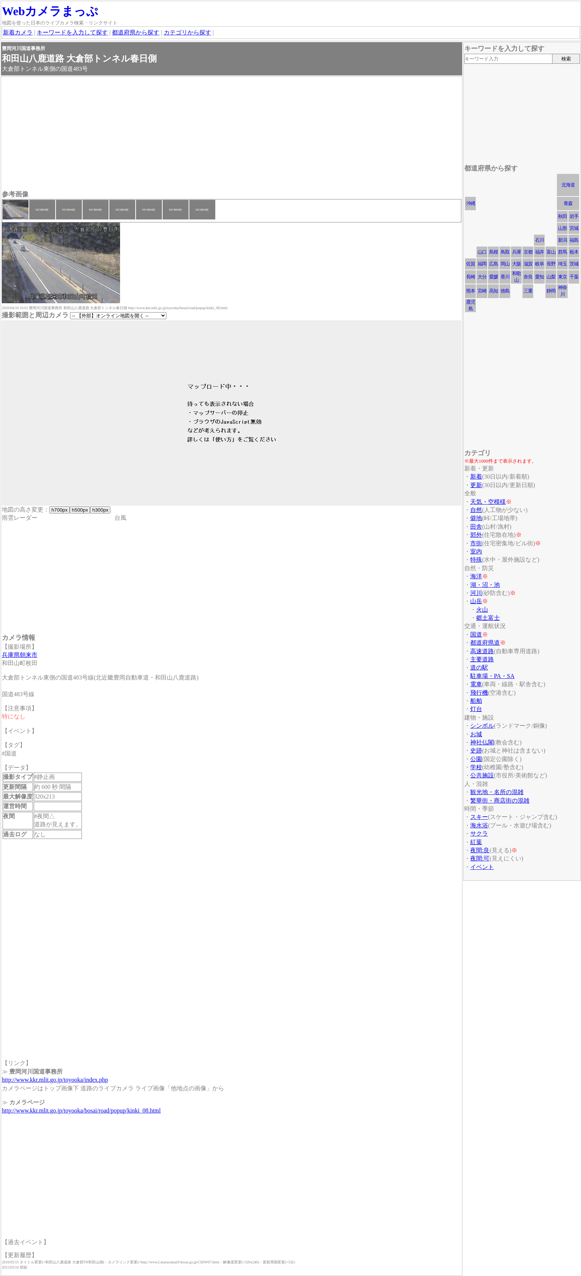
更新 (476, 485)
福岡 (482, 264)
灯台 (476, 709)
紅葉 (476, 842)
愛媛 (493, 277)
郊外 (476, 535)
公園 (476, 759)
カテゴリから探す (187, 32)
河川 (476, 593)
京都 (528, 252)
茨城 (574, 264)
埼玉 (562, 264)
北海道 (568, 185)
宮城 (574, 228)
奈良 (528, 277)
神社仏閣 (482, 742)
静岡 (551, 291)
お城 (476, 734)
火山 (482, 609)
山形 (562, 228)
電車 (476, 684)
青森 (568, 203)
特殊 (476, 559)
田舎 (476, 526)
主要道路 (482, 659)
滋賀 (528, 264)
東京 (562, 277)
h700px (59, 510)
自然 (476, 510)
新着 (476, 476)
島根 (493, 252)
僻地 (476, 518)
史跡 (476, 750)
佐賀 (470, 264)
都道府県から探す (135, 32)
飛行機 (479, 693)
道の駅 (479, 667)
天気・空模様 (488, 502)
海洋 (476, 576)
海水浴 (479, 825)
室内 (476, 551)
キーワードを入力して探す (72, 32)
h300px (100, 510)
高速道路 (482, 651)
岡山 (505, 264)
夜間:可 (479, 858)
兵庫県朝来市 (19, 655)
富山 (551, 252)
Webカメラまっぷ (50, 11)
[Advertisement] (224, 134)
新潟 (562, 240)
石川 (539, 240)
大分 (482, 277)
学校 (476, 767)
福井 (539, 252)
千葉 (574, 277)
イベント (482, 867)
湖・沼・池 (485, 585)
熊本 (470, 291)
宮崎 (482, 291)
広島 (493, 264)
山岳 (476, 601)
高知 (493, 291)
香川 (505, 277)
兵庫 (516, 252)
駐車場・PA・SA (492, 676)
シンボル (482, 726)
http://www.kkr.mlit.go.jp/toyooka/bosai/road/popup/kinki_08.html (81, 1110)
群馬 (562, 252)
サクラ (479, 833)
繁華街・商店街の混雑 (499, 800)
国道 (476, 634)
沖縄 (470, 203)
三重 (528, 291)
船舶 (476, 701)
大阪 (516, 264)
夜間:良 (479, 850)
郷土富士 (488, 618)
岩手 (574, 216)
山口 (482, 252)
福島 (574, 240)
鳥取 (505, 252)
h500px (79, 510)
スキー (479, 817)
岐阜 (539, 264)
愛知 (539, 277)
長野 (551, 264)
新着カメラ (18, 32)
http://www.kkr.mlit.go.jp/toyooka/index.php (55, 1080)
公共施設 (482, 775)
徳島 (505, 291)
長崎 (470, 277)
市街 (476, 543)
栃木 (574, 252)
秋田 (562, 216)
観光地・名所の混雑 (497, 792)
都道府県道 (485, 642)
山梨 (551, 277)
